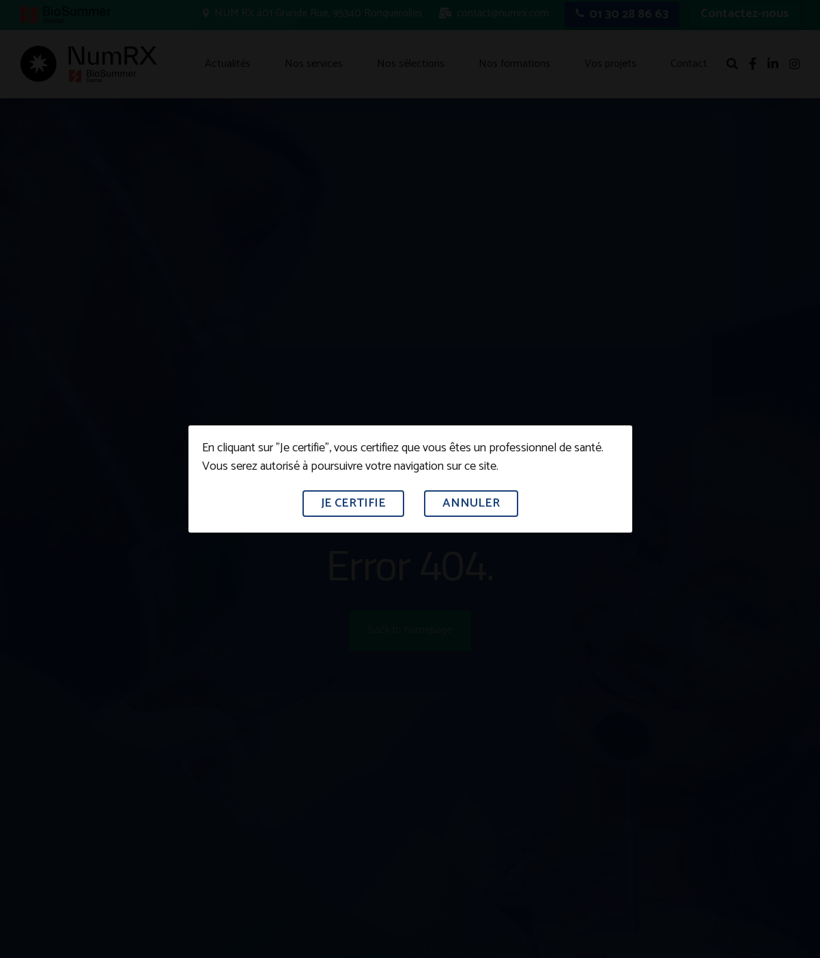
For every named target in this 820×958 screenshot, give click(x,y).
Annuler (471, 503)
